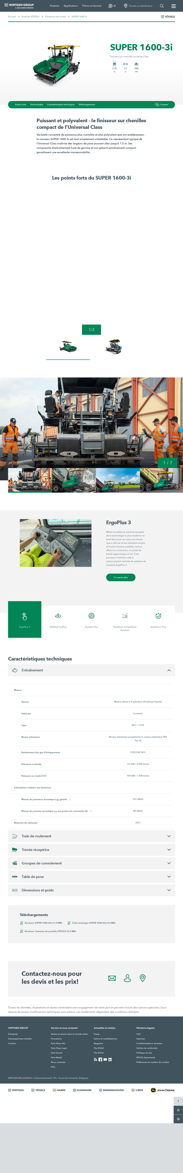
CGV (138, 1083)
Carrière (12, 1093)
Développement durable (20, 1088)
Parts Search (56, 1102)
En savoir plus (121, 626)
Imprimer (140, 1088)
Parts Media (56, 1107)
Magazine (98, 1093)
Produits (54, 5)
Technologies (38, 104)
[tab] (24, 668)
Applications (71, 5)
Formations (56, 1088)
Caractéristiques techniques (63, 104)
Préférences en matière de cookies (152, 1112)
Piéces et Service (91, 5)
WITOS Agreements (145, 1107)
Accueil (12, 16)
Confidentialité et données (149, 1093)
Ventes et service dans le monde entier (69, 1083)
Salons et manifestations (105, 1088)
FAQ (53, 1116)
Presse (97, 1083)
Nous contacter (58, 1112)
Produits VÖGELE (30, 16)
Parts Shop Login (59, 1097)
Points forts (22, 104)
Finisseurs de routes (55, 16)
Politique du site (144, 1102)
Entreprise (13, 1083)
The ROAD (99, 1097)
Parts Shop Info (58, 1093)
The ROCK (99, 1102)
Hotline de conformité (146, 1097)
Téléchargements (90, 104)
